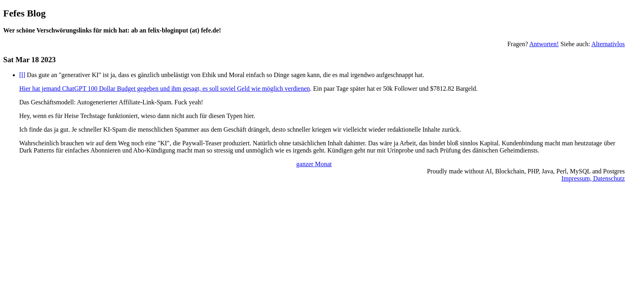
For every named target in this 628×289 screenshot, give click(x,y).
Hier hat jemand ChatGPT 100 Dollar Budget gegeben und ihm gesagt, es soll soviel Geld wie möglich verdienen (164, 88)
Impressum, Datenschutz (593, 178)
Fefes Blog (24, 13)
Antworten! (544, 44)
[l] (22, 74)
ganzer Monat (314, 164)
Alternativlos (608, 44)
